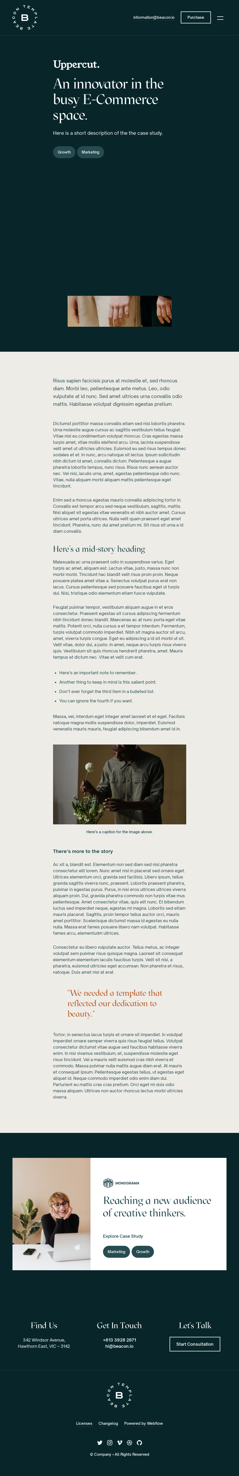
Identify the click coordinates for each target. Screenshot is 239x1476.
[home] (25, 17)
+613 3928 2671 (119, 1340)
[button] (220, 17)
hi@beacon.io (119, 1346)
